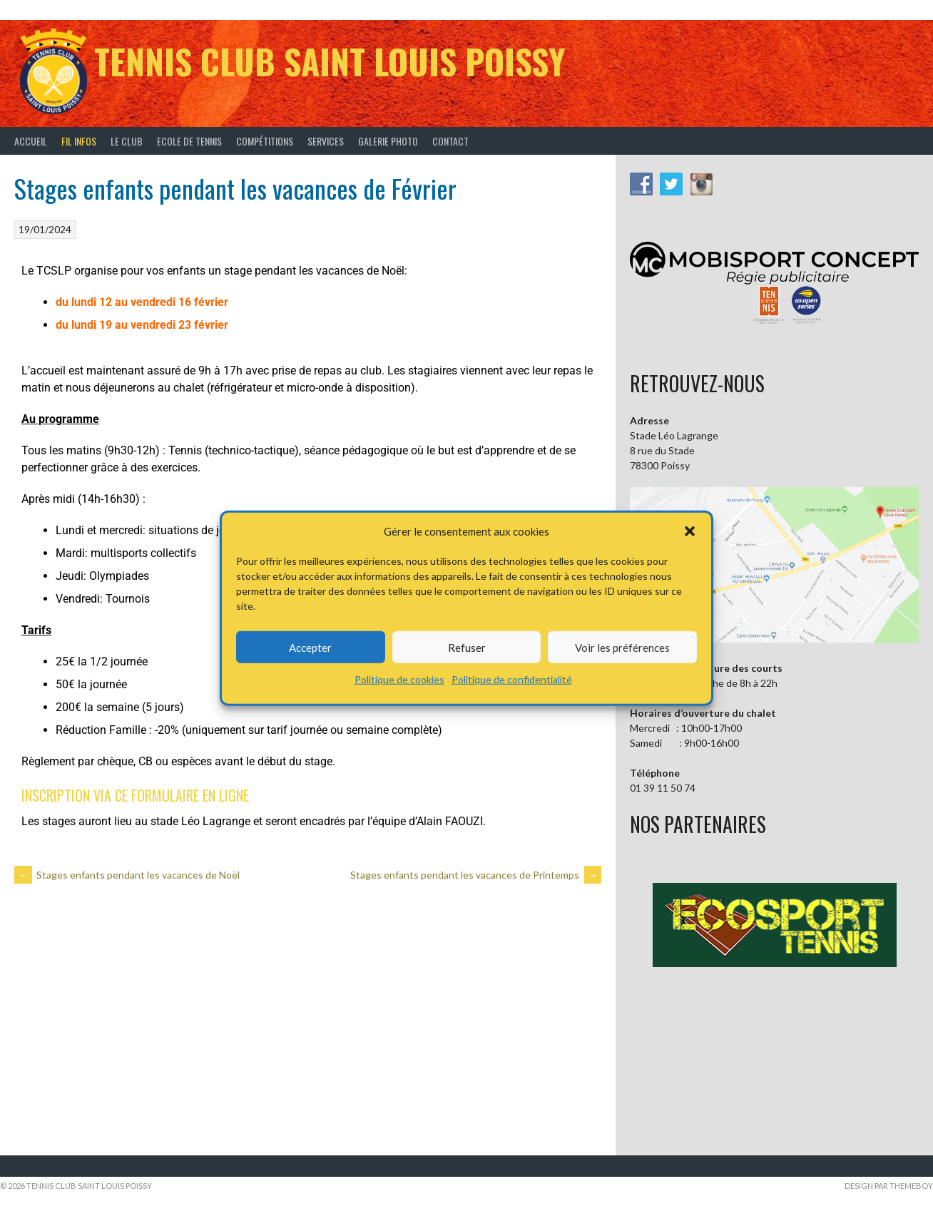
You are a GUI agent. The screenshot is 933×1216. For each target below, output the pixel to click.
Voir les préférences (622, 646)
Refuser (467, 646)
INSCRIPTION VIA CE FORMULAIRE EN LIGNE (135, 795)
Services (325, 140)
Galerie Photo (388, 140)
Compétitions (264, 140)
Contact (450, 140)
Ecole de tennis (189, 140)
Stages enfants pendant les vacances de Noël (127, 875)
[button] (690, 531)
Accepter (310, 646)
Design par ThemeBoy (889, 1185)
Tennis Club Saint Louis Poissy (329, 61)
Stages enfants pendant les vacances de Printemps (475, 875)
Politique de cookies (399, 679)
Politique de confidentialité (512, 679)
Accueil (30, 140)
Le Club (127, 140)
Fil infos (78, 140)
